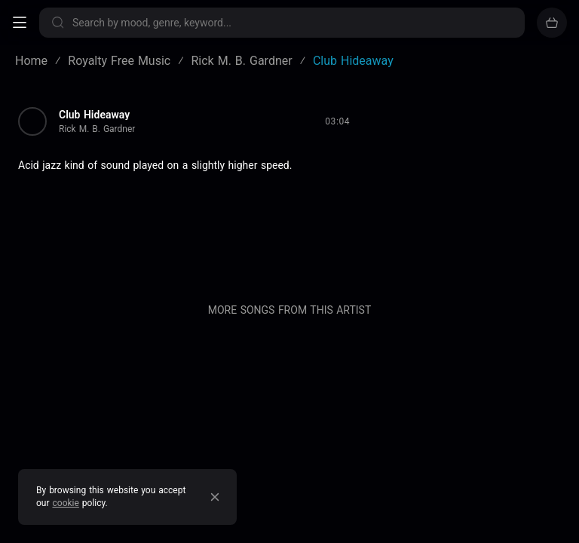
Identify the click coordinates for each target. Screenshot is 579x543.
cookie (66, 503)
